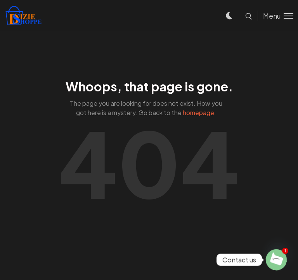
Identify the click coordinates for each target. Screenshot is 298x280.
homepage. (199, 112)
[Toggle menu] (275, 15)
